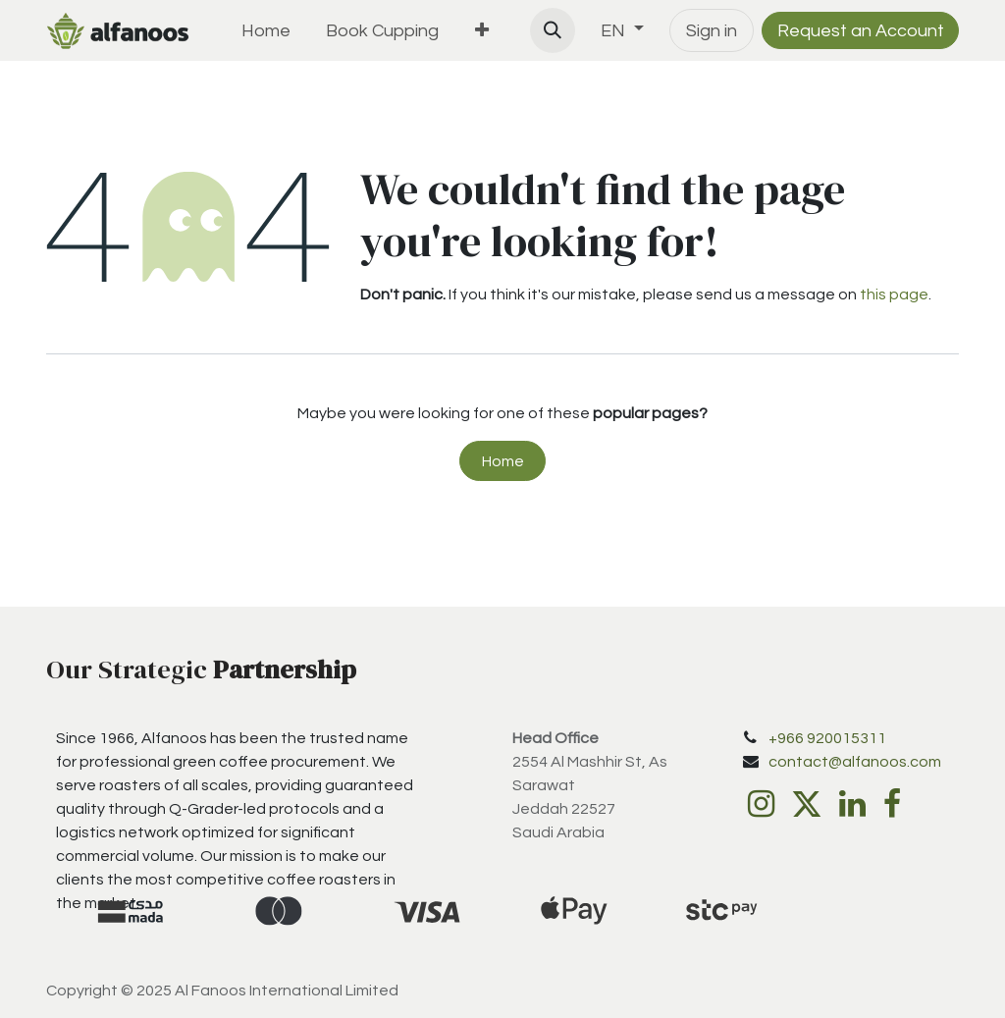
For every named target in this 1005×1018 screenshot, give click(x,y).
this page (894, 294)
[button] (552, 30)
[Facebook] (892, 804)
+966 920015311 (827, 738)
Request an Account (860, 31)
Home (503, 461)
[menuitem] (265, 31)
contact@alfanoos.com (854, 762)
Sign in (711, 31)
